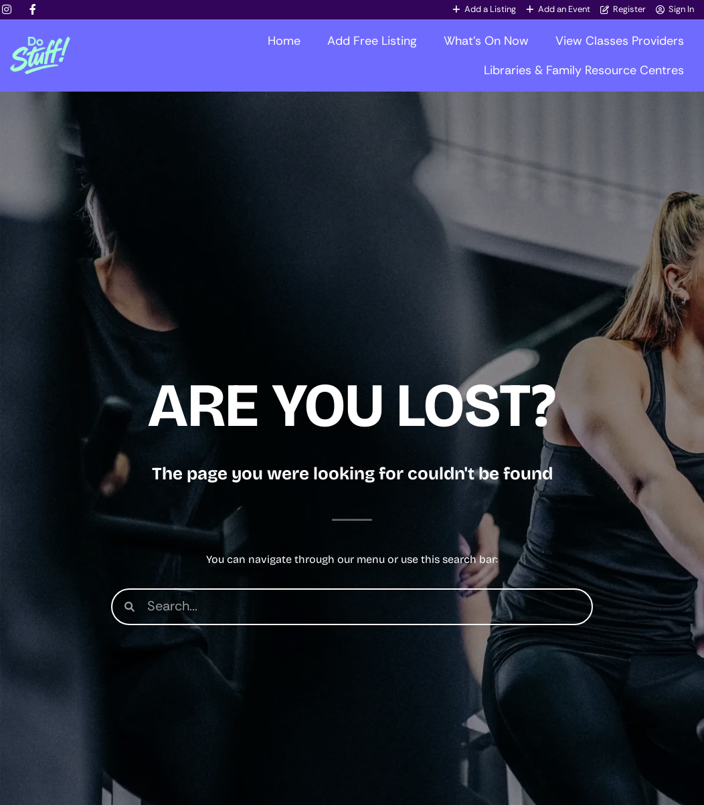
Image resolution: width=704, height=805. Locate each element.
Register (629, 9)
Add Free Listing (372, 41)
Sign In (681, 9)
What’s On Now (486, 41)
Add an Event (564, 9)
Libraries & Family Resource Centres (584, 70)
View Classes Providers (619, 41)
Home (284, 41)
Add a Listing (490, 9)
